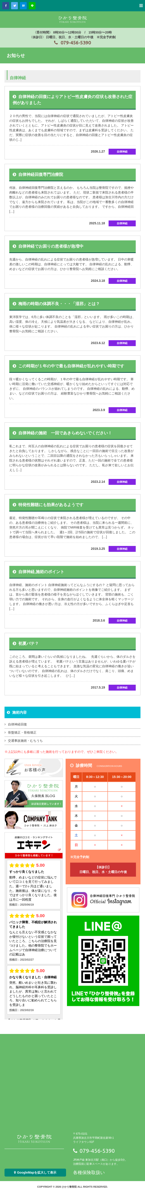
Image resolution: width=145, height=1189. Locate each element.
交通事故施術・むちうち (25, 740)
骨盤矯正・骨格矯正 (22, 732)
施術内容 (19, 712)
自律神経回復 (17, 724)
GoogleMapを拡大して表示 (35, 1172)
